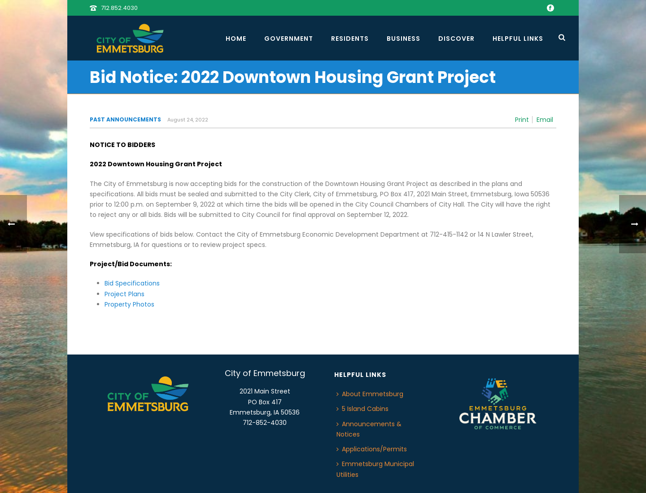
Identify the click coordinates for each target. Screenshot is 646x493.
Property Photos (129, 304)
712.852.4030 (119, 8)
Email (545, 119)
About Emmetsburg (369, 393)
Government (288, 38)
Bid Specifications (132, 283)
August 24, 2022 (187, 119)
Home (236, 38)
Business (403, 38)
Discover (456, 38)
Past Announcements (125, 119)
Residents (350, 38)
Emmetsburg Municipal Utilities (375, 469)
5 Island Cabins (362, 408)
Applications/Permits (371, 449)
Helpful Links (518, 38)
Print (522, 119)
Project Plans (124, 294)
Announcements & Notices (369, 429)
